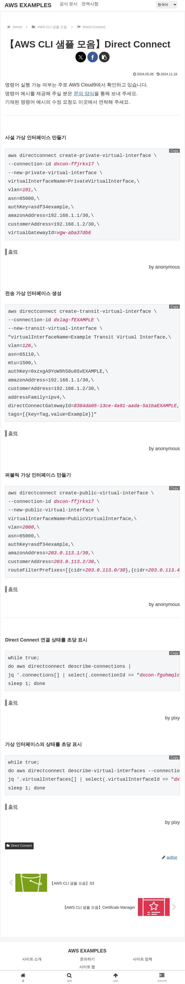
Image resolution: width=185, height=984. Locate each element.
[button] (104, 57)
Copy (174, 151)
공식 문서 (69, 4)
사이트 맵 (87, 967)
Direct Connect (19, 845)
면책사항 (90, 4)
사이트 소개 (32, 959)
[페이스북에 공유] (92, 57)
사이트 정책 (142, 959)
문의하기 (87, 959)
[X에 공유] (80, 57)
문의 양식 (84, 93)
